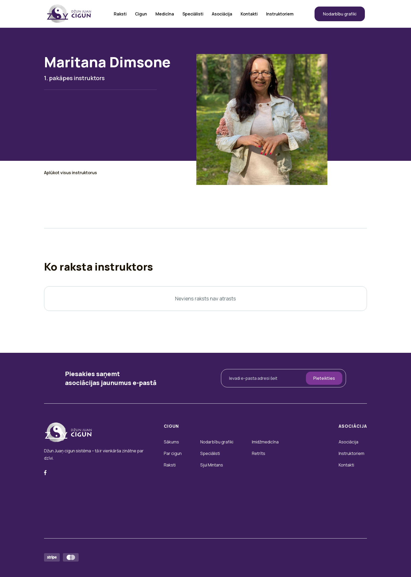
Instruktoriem (280, 14)
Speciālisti (192, 14)
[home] (69, 14)
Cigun (141, 14)
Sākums (171, 441)
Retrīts (258, 453)
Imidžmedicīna (265, 441)
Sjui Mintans (211, 465)
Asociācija (222, 14)
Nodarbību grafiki (339, 14)
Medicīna (164, 14)
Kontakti (249, 14)
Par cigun (173, 453)
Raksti (120, 14)
